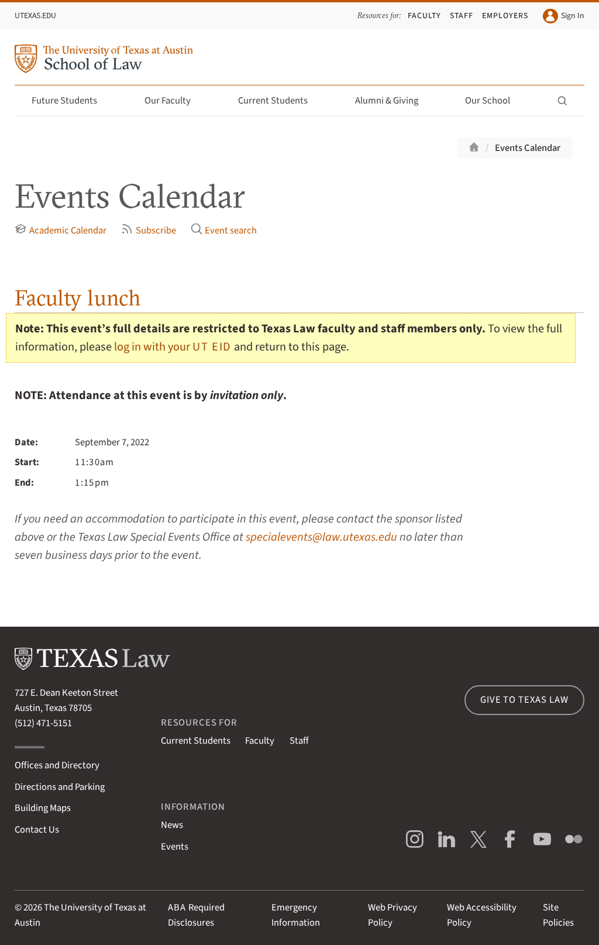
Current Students (279, 101)
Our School (494, 101)
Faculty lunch (78, 297)
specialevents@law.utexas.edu (321, 536)
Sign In (563, 16)
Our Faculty (174, 101)
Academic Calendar (60, 230)
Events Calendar (527, 148)
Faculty (424, 15)
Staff (461, 15)
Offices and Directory (57, 765)
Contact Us (37, 830)
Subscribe (148, 230)
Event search (224, 230)
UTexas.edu (35, 15)
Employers (505, 15)
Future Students (71, 101)
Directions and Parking (60, 787)
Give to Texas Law (524, 700)
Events (174, 847)
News (172, 825)
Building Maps (43, 808)
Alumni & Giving (393, 101)
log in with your (173, 346)
